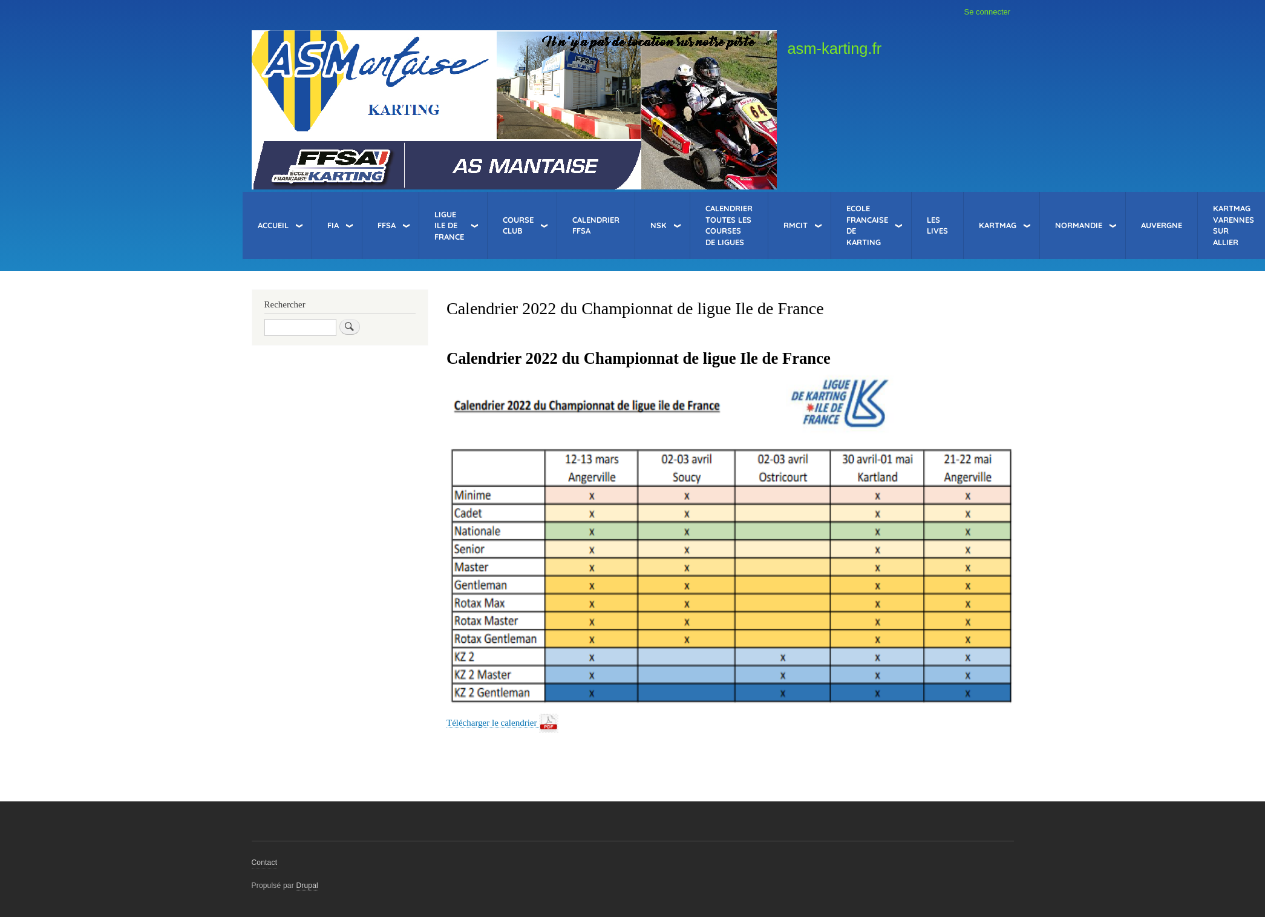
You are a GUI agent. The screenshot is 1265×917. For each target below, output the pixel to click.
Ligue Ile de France (449, 225)
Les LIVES (937, 225)
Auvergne (1161, 225)
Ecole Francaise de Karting (867, 225)
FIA (333, 225)
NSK (658, 225)
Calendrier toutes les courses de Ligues (729, 225)
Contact (265, 862)
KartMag (997, 225)
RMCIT (795, 225)
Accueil (273, 225)
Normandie (1078, 225)
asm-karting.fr (834, 48)
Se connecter (987, 11)
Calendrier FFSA (595, 225)
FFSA (387, 225)
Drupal (307, 885)
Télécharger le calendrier (492, 723)
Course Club (518, 225)
